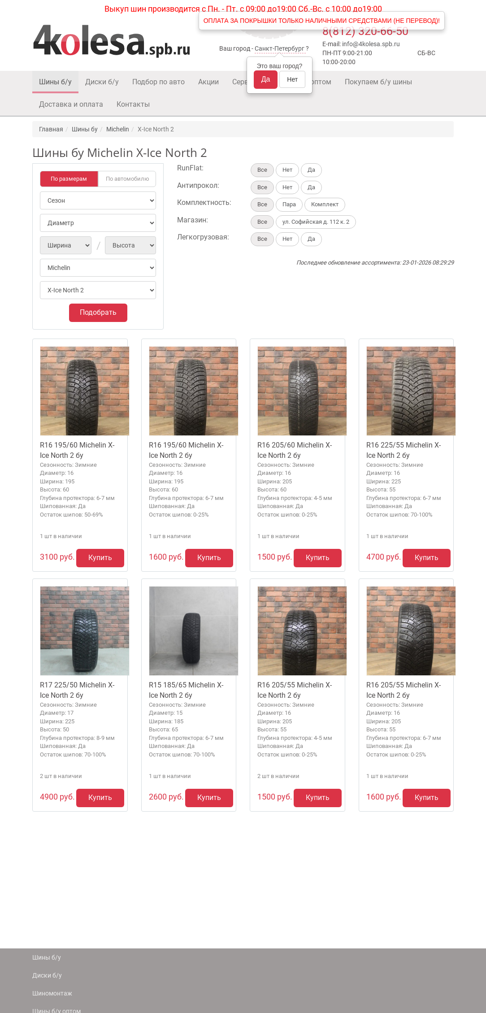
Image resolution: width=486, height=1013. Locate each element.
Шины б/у (55, 82)
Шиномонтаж (52, 993)
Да (265, 79)
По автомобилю (127, 178)
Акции (208, 82)
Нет (292, 79)
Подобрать (98, 312)
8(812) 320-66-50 (365, 31)
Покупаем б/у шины (378, 82)
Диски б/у (102, 82)
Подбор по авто (158, 82)
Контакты (133, 104)
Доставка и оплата (71, 104)
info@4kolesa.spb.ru (371, 44)
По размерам (69, 178)
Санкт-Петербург (279, 48)
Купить (100, 557)
